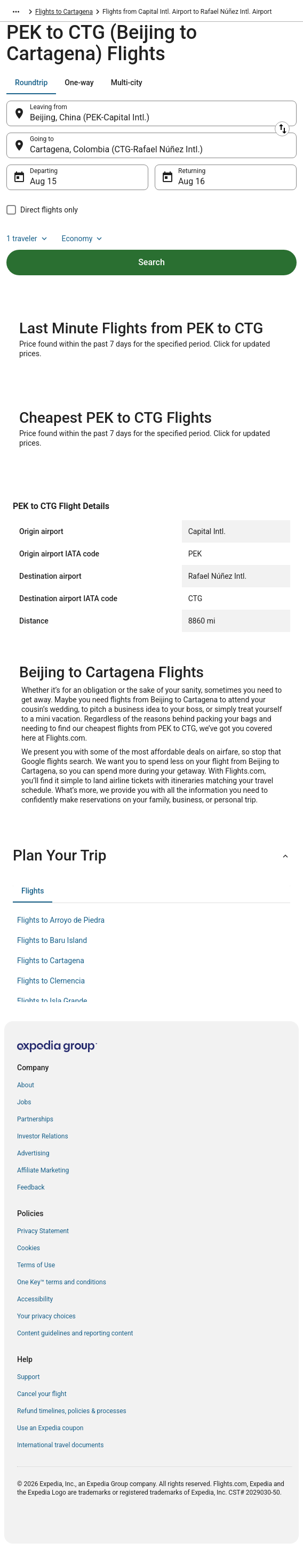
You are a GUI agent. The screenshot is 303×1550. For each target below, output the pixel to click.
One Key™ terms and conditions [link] (61, 1282)
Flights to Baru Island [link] (52, 940)
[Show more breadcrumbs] (16, 11)
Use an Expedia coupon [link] (50, 1428)
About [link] (25, 1085)
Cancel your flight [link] (42, 1394)
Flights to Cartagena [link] (64, 11)
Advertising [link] (33, 1153)
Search (151, 262)
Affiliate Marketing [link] (43, 1170)
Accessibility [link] (35, 1299)
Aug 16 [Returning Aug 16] (191, 181)
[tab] (31, 82)
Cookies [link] (28, 1248)
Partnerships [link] (35, 1119)
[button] (151, 856)
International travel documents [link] (60, 1445)
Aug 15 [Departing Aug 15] (43, 181)
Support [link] (28, 1377)
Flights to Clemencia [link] (51, 981)
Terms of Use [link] (36, 1265)
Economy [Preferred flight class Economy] (83, 238)
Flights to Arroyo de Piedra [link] (61, 920)
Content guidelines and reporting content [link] (75, 1333)
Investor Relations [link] (42, 1136)
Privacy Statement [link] (43, 1231)
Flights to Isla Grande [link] (52, 1001)
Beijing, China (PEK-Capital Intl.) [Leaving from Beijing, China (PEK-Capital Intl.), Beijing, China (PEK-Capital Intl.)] (89, 117)
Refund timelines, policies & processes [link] (71, 1411)
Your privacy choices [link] (46, 1316)
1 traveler (27, 238)
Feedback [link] (31, 1187)
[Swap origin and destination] (282, 128)
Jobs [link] (24, 1102)
